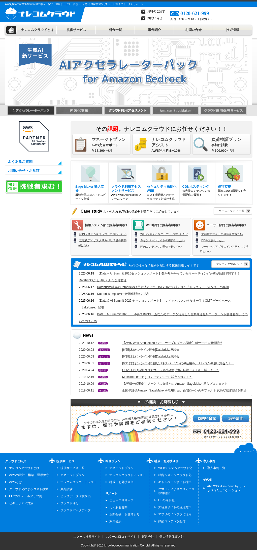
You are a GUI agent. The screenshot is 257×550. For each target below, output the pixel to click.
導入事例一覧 (216, 468)
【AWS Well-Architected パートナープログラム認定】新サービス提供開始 (172, 343)
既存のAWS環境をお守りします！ (233, 180)
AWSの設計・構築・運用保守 (29, 475)
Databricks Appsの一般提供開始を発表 (123, 294)
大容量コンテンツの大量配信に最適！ (197, 180)
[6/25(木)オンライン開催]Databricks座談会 (150, 349)
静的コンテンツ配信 (171, 521)
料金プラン (112, 461)
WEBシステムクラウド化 (175, 468)
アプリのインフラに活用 (174, 514)
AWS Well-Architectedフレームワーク (126, 182)
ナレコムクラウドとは (37, 30)
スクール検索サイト (87, 536)
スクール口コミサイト (121, 536)
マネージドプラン (108, 139)
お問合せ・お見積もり (124, 514)
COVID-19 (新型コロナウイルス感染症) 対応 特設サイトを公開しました (170, 370)
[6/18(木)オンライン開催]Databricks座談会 (150, 356)
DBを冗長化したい (212, 240)
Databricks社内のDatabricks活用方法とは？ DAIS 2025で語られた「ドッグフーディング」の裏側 (163, 287)
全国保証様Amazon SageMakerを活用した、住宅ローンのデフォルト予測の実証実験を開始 (184, 390)
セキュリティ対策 (21, 503)
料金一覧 (115, 30)
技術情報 (232, 30)
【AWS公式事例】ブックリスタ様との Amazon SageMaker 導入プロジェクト (175, 383)
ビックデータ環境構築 (75, 496)
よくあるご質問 (20, 162)
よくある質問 (118, 507)
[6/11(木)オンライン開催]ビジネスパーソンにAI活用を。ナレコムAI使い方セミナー (178, 363)
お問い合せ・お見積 (24, 171)
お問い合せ (154, 18)
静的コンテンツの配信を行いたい (161, 246)
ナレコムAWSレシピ (229, 263)
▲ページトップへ (248, 451)
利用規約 (115, 521)
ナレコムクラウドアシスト (168, 142)
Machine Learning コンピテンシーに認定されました (157, 377)
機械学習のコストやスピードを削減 (90, 182)
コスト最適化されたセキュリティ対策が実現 (162, 182)
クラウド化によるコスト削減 (28, 489)
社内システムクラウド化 (174, 475)
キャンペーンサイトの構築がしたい (162, 240)
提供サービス (76, 30)
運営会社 (148, 536)
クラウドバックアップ (75, 510)
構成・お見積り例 (121, 482)
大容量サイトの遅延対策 (174, 507)
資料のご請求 (156, 11)
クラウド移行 (69, 503)
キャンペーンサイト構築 (174, 482)
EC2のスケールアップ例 (25, 496)
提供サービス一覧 (72, 468)
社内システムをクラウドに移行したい (102, 233)
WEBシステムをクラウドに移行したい (164, 233)
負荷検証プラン (226, 139)
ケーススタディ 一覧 (231, 210)
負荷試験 (66, 489)
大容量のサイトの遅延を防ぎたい (222, 233)
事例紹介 (154, 30)
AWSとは (15, 482)
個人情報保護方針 (171, 536)
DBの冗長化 (166, 500)
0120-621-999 (194, 13)
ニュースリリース (121, 500)
